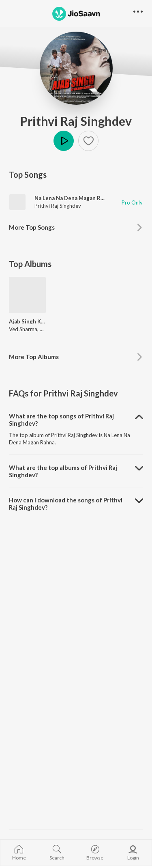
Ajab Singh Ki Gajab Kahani (27, 321)
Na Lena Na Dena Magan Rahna (73, 198)
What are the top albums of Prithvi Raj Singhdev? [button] (63, 471)
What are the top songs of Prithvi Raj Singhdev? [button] (61, 419)
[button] (88, 141)
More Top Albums (34, 356)
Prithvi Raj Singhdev (76, 121)
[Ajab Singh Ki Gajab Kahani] (27, 295)
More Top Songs (32, 227)
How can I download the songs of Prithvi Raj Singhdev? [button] (65, 503)
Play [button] (64, 141)
